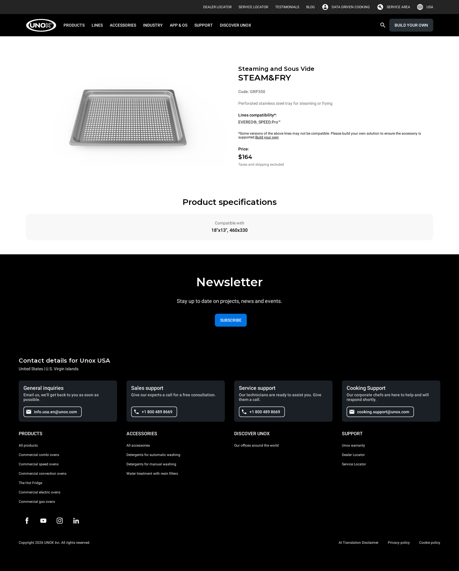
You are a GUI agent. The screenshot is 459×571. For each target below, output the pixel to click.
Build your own (267, 137)
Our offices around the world (256, 445)
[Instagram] (60, 520)
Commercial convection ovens (42, 473)
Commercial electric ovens (39, 492)
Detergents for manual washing (151, 464)
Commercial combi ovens (39, 455)
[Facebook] (27, 520)
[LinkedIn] (76, 520)
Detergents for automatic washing (153, 455)
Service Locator (354, 464)
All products (28, 445)
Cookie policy (429, 543)
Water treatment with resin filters (152, 473)
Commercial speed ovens (39, 464)
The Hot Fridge (30, 483)
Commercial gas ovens (37, 502)
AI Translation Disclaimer (358, 543)
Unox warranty (353, 445)
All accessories (138, 445)
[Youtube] (43, 520)
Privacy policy (399, 543)
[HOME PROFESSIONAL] (43, 25)
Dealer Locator (353, 455)
